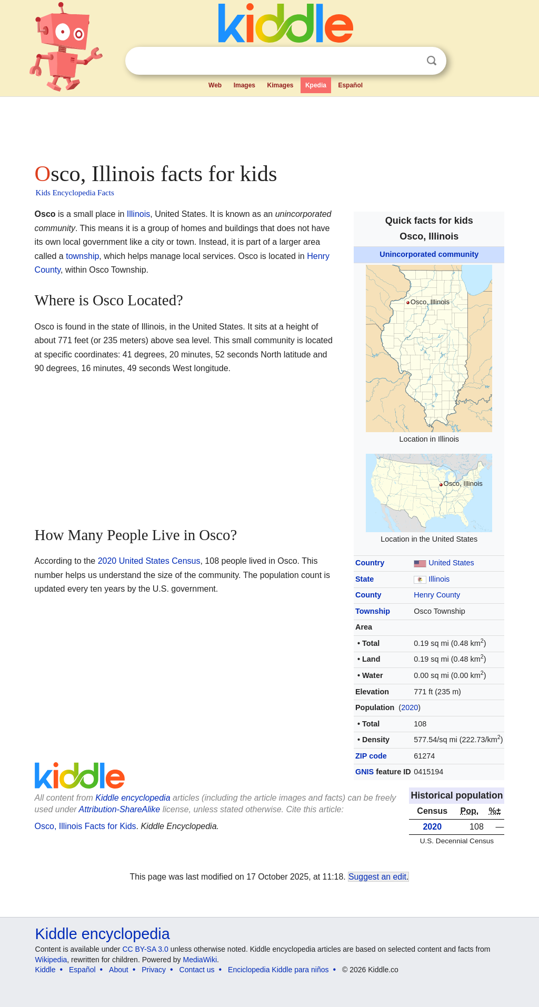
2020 (409, 707)
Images (244, 85)
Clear (410, 61)
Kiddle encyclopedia (132, 797)
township (82, 256)
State (364, 579)
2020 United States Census (149, 560)
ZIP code (371, 756)
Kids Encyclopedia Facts (75, 192)
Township (372, 611)
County (368, 595)
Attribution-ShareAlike (120, 809)
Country (369, 563)
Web (215, 85)
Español (350, 85)
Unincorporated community (429, 254)
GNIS (364, 771)
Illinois (439, 579)
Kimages (280, 85)
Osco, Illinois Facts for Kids (85, 826)
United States (451, 563)
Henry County (437, 595)
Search (431, 61)
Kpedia (315, 85)
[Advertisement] (269, 126)
